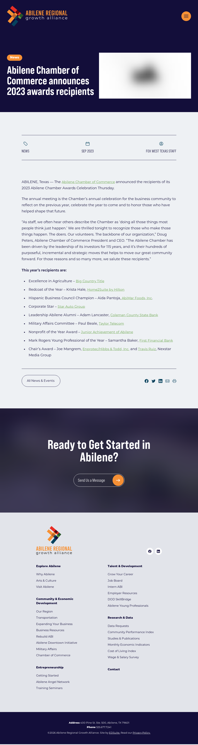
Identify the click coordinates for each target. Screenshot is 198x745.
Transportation (46, 618)
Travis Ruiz (148, 349)
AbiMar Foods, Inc (137, 298)
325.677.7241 (103, 728)
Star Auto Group (72, 307)
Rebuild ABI (44, 637)
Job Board (115, 581)
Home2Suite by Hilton (106, 290)
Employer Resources (122, 594)
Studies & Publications (124, 639)
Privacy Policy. (141, 733)
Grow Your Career (120, 575)
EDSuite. (114, 733)
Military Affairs (46, 650)
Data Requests (118, 627)
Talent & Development (125, 567)
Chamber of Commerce (53, 656)
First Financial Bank (156, 341)
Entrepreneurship (49, 668)
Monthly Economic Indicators (129, 645)
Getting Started (47, 676)
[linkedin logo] (158, 552)
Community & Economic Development (54, 602)
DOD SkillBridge (119, 600)
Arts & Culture (46, 581)
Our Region (44, 612)
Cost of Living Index (122, 652)
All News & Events (41, 381)
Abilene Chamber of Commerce (89, 182)
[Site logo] (37, 16)
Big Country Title (90, 281)
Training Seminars (49, 689)
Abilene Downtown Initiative (56, 643)
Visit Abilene (45, 587)
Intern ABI (115, 587)
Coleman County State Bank (135, 315)
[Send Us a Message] (99, 480)
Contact (114, 670)
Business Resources (50, 631)
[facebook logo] (149, 552)
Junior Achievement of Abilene (108, 332)
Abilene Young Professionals (128, 606)
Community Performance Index (131, 633)
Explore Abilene (48, 567)
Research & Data (120, 618)
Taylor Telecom (112, 324)
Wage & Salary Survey (123, 658)
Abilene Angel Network (53, 683)
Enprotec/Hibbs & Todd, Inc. (106, 349)
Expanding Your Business (54, 625)
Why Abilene (45, 575)
